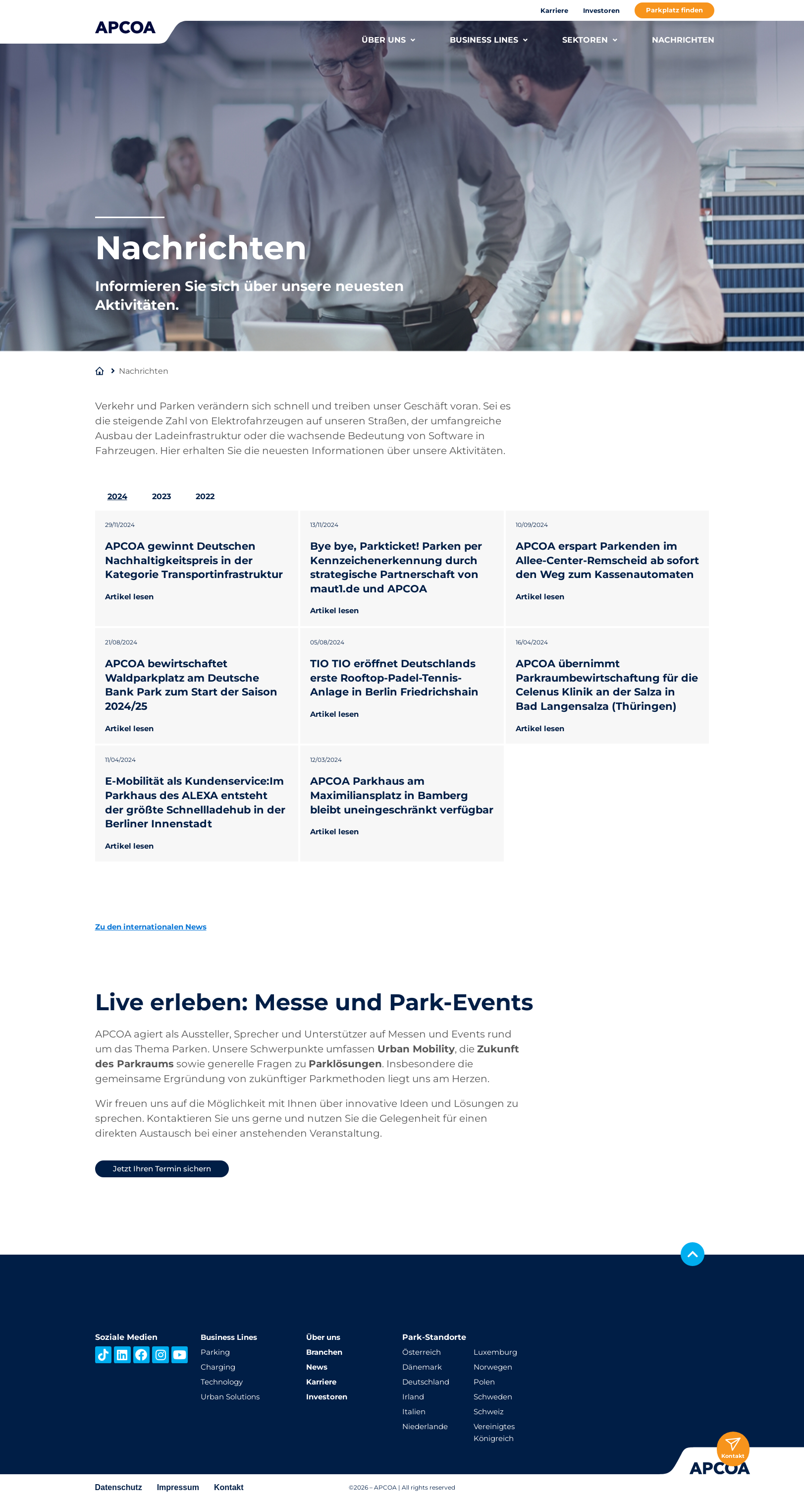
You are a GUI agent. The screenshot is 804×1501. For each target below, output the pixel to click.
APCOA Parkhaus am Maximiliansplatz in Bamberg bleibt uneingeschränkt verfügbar (394, 831)
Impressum (178, 1487)
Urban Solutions (233, 1396)
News (317, 1367)
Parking (216, 1352)
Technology (224, 1381)
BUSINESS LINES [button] (489, 40)
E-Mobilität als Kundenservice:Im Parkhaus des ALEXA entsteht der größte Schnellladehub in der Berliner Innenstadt (193, 838)
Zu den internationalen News (156, 969)
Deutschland (428, 1381)
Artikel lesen (131, 610)
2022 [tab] (205, 496)
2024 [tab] (117, 496)
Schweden (495, 1396)
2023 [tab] (161, 496)
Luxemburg (497, 1352)
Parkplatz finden (674, 10)
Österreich (423, 1352)
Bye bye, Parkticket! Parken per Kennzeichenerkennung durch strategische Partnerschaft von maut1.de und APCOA (400, 567)
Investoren (601, 10)
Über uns (325, 1337)
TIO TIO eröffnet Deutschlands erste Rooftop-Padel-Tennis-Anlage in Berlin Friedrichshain (398, 692)
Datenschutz (118, 1487)
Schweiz (490, 1411)
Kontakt (229, 1487)
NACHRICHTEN (683, 40)
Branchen (326, 1352)
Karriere (554, 10)
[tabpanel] (402, 707)
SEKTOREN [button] (589, 40)
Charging (219, 1367)
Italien (414, 1411)
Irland (413, 1396)
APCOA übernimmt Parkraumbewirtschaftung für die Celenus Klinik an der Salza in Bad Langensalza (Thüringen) (606, 699)
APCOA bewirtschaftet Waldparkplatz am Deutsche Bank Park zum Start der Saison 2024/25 (195, 699)
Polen (485, 1381)
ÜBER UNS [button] (388, 40)
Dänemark (423, 1367)
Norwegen (495, 1367)
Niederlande (426, 1426)
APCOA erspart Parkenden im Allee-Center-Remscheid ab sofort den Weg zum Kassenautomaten (600, 567)
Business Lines (232, 1337)
